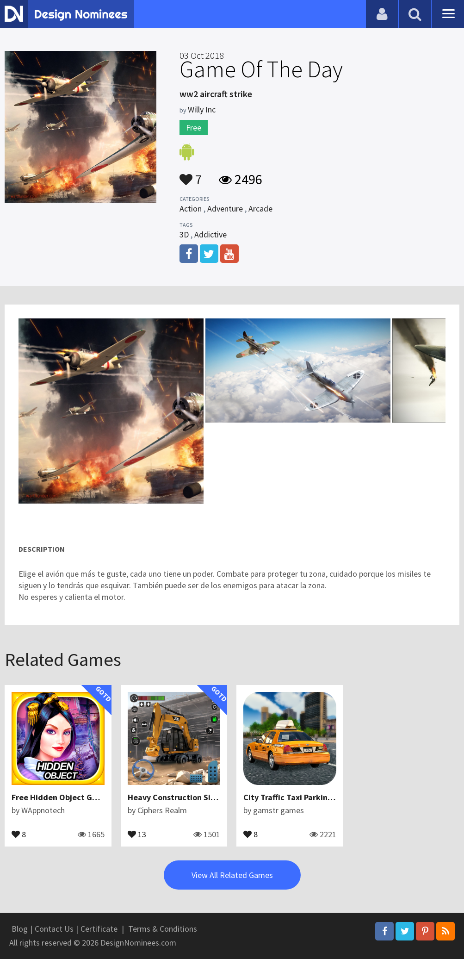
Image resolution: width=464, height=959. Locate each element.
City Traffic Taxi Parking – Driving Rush (314, 797)
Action (190, 208)
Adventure (225, 208)
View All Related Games (232, 875)
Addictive (210, 234)
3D (184, 234)
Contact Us (54, 928)
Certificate (99, 928)
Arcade (260, 208)
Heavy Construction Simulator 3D (190, 797)
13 (137, 833)
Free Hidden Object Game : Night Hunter (87, 797)
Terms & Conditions (162, 928)
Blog (20, 928)
